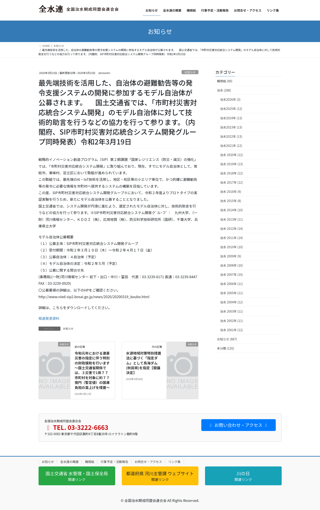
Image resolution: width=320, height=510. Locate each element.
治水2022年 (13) (231, 136)
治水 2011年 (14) (231, 238)
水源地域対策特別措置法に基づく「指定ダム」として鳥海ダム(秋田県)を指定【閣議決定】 (143, 362)
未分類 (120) (225, 348)
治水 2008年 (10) (231, 265)
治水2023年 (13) (231, 127)
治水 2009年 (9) (230, 256)
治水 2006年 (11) (231, 283)
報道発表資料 (49, 318)
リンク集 (174, 461)
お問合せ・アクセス (148, 461)
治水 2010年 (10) (231, 247)
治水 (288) (224, 90)
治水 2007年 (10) (231, 274)
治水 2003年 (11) (231, 311)
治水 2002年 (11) (231, 320)
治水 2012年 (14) (231, 228)
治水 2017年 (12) (231, 182)
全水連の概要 (69, 461)
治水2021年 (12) (231, 145)
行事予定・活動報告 (114, 461)
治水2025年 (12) (231, 108)
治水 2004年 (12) (231, 302)
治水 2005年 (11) (231, 293)
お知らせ (190, 72)
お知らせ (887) (227, 339)
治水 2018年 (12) (231, 173)
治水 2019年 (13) (231, 164)
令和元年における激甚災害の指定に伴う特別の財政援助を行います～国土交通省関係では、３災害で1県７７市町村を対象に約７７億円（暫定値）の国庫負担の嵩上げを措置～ (92, 370)
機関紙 (89, 461)
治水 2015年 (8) (230, 201)
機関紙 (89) (224, 81)
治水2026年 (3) (230, 99)
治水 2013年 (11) (231, 219)
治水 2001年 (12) (231, 330)
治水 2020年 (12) (231, 155)
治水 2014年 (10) (231, 210)
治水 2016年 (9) (230, 191)
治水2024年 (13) (231, 118)
